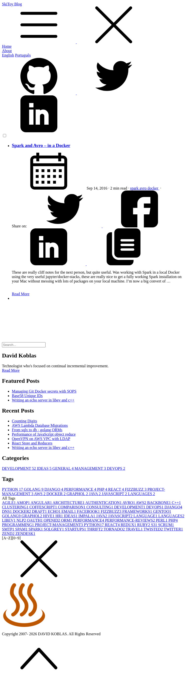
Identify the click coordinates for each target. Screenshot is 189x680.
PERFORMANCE (80, 489)
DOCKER (57, 494)
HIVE (49, 516)
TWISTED (153, 529)
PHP (102, 489)
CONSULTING (100, 507)
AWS (40, 494)
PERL (162, 520)
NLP (21, 520)
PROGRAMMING (18, 525)
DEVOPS (116, 468)
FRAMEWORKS (137, 511)
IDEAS (44, 468)
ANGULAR (41, 503)
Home (7, 46)
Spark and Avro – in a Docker (41, 145)
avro (143, 188)
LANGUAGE (145, 516)
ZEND (9, 534)
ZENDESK (25, 534)
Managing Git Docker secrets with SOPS (44, 391)
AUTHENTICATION (104, 503)
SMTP (8, 529)
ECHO (55, 511)
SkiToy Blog (94, 23)
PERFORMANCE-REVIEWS (130, 520)
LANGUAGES (141, 494)
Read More (21, 294)
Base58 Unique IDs (27, 396)
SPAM (22, 529)
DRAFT (40, 511)
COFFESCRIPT (44, 507)
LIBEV (9, 520)
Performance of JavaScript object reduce (44, 434)
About (7, 51)
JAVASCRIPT (115, 494)
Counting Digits (24, 421)
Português (23, 55)
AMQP (23, 503)
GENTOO (162, 511)
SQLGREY (54, 529)
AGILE (9, 503)
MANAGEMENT (91, 468)
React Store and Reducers (32, 443)
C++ (176, 503)
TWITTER (173, 529)
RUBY (144, 525)
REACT (116, 489)
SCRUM (166, 525)
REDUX (129, 525)
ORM (67, 520)
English (8, 55)
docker (153, 188)
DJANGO (54, 489)
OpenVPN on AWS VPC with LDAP (41, 439)
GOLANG (34, 489)
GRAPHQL (77, 494)
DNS (7, 511)
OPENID (52, 520)
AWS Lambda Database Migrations (40, 425)
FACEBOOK (89, 511)
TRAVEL (135, 529)
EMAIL (69, 511)
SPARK (36, 529)
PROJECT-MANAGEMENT (59, 525)
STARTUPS (76, 529)
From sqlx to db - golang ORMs (37, 430)
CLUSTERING (16, 507)
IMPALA (87, 516)
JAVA (95, 494)
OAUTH (35, 520)
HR (59, 516)
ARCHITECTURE (69, 503)
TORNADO (115, 529)
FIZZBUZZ (136, 489)
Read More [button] (11, 370)
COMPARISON (72, 507)
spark (135, 188)
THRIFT (95, 529)
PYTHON (13, 489)
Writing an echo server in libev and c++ (43, 400)
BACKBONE (159, 503)
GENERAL (63, 468)
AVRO (129, 503)
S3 (154, 525)
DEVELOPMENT (19, 468)
